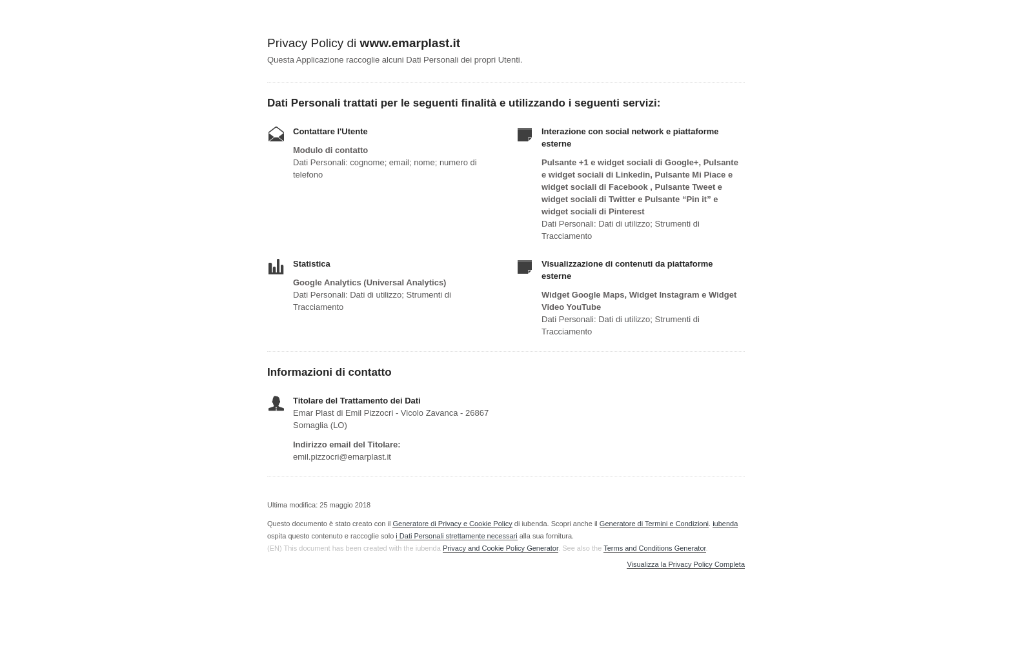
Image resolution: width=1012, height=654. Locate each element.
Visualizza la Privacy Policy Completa (686, 564)
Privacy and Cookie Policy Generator (500, 548)
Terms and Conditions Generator (654, 548)
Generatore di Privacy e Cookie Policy (452, 523)
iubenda (725, 523)
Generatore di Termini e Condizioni (654, 523)
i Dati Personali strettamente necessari (456, 536)
